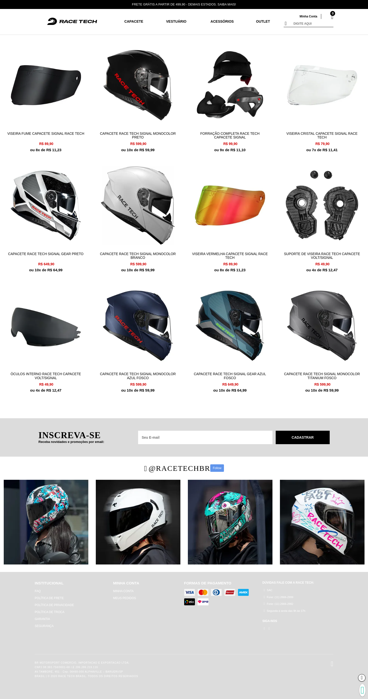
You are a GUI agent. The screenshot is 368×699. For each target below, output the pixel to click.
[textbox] (312, 24)
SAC (268, 588)
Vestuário (176, 21)
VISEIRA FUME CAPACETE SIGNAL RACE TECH (46, 135)
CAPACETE (133, 21)
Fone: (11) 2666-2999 (278, 595)
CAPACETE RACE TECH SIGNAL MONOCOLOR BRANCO (137, 254)
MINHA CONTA (123, 589)
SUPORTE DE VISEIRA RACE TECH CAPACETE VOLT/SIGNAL (322, 254)
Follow (217, 466)
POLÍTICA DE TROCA (49, 610)
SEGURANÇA (44, 624)
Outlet (263, 21)
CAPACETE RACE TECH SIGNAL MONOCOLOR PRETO (137, 135)
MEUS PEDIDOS (124, 596)
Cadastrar (303, 435)
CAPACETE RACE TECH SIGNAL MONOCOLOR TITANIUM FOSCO (322, 374)
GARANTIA (42, 617)
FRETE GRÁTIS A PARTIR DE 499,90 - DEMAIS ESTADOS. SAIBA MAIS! (184, 4)
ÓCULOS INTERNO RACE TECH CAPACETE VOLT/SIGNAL (46, 374)
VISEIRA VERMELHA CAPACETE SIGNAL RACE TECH (230, 254)
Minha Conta (307, 16)
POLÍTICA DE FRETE (49, 596)
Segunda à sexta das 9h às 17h (285, 609)
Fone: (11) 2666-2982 (278, 602)
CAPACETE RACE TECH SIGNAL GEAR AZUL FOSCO (230, 374)
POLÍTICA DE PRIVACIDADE (54, 603)
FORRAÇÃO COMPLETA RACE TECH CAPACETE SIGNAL (230, 135)
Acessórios (222, 21)
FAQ (38, 589)
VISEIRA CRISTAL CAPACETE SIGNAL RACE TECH (322, 135)
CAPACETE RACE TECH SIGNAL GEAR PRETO (45, 252)
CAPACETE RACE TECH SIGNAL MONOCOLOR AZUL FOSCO (137, 374)
